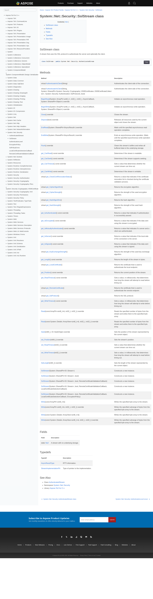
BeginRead (45, 101)
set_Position (45, 370)
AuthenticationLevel (16, 141)
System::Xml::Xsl (13, 252)
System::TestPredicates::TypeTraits (19, 201)
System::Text (12, 204)
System (10, 52)
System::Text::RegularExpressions (19, 207)
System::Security (13, 175)
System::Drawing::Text (15, 102)
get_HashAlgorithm (53, 218)
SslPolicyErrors (14, 148)
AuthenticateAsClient (54, 83)
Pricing (50, 586)
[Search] (20, 10)
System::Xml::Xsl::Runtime (17, 256)
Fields (48, 32)
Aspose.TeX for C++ (12, 15)
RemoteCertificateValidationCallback (21, 154)
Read (43, 342)
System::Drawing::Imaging (16, 96)
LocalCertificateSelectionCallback (20, 150)
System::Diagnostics (14, 87)
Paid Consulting (106, 586)
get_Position (45, 300)
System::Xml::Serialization (16, 246)
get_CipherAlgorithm (54, 205)
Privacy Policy (83, 596)
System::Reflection (14, 160)
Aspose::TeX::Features (15, 24)
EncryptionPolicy (15, 144)
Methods (49, 28)
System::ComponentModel (17, 70)
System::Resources (14, 163)
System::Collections (14, 55)
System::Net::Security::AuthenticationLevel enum (125, 540)
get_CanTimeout (47, 176)
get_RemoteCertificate (54, 319)
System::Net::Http (14, 123)
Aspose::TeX (12, 18)
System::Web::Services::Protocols (19, 228)
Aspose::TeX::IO (13, 27)
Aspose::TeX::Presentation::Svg (18, 42)
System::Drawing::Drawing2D (18, 93)
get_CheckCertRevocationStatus (58, 192)
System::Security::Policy (16, 198)
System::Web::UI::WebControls (18, 231)
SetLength (45, 393)
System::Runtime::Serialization (18, 172)
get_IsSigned (46, 269)
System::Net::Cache (14, 120)
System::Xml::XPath (14, 249)
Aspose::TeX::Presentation (17, 33)
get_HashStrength (53, 223)
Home (42, 10)
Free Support (80, 586)
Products (61, 3)
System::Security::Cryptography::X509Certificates (23, 189)
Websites (89, 3)
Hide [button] (65, 22)
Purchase (70, 3)
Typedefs (49, 35)
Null (47, 484)
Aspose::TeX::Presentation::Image (19, 36)
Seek (43, 362)
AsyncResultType (47, 504)
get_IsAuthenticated (48, 231)
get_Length (45, 285)
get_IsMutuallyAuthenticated (51, 251)
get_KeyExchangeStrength (56, 277)
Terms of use (92, 596)
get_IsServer (46, 259)
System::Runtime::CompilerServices (20, 166)
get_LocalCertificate (53, 293)
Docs (58, 586)
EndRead (44, 130)
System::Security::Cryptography (18, 181)
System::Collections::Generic (17, 61)
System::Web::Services (15, 222)
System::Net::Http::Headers (17, 126)
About (98, 3)
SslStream (12, 138)
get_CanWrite (46, 187)
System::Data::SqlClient (16, 84)
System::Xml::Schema (15, 243)
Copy (138, 62)
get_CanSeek (46, 169)
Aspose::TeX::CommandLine (17, 21)
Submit (112, 560)
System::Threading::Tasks (16, 213)
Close (43, 117)
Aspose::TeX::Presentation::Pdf (18, 40)
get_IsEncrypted (47, 241)
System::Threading (14, 210)
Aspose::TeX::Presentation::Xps (18, 46)
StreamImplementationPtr (50, 509)
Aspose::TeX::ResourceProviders (19, 49)
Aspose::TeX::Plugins (15, 30)
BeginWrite (45, 109)
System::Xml (12, 237)
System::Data (12, 78)
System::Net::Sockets (15, 157)
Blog (116, 586)
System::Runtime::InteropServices (19, 169)
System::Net (12, 117)
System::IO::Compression (16, 111)
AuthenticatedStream (16, 135)
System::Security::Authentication (19, 178)
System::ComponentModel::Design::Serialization (22, 74)
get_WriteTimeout (47, 332)
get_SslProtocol (52, 326)
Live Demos (68, 586)
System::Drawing (13, 90)
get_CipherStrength (53, 210)
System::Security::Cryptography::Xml (20, 192)
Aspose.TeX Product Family (54, 10)
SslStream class (52, 25)
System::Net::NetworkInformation (19, 129)
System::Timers (13, 216)
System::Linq (12, 114)
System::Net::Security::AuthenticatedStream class (59, 540)
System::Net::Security (15, 132)
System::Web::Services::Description (20, 225)
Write (43, 432)
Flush (43, 153)
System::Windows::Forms (16, 234)
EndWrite (44, 140)
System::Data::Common (16, 81)
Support (80, 3)
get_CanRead (46, 163)
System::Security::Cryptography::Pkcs (20, 184)
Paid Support (92, 586)
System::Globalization (15, 105)
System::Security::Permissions (18, 195)
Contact (98, 596)
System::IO (11, 108)
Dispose (44, 122)
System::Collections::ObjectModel (19, 64)
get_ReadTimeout (48, 308)
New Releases (40, 586)
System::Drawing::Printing (16, 99)
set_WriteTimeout (47, 383)
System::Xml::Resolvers (16, 240)
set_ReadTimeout (48, 375)
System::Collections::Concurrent (18, 58)
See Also (49, 39)
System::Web (12, 219)
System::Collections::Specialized (19, 67)
